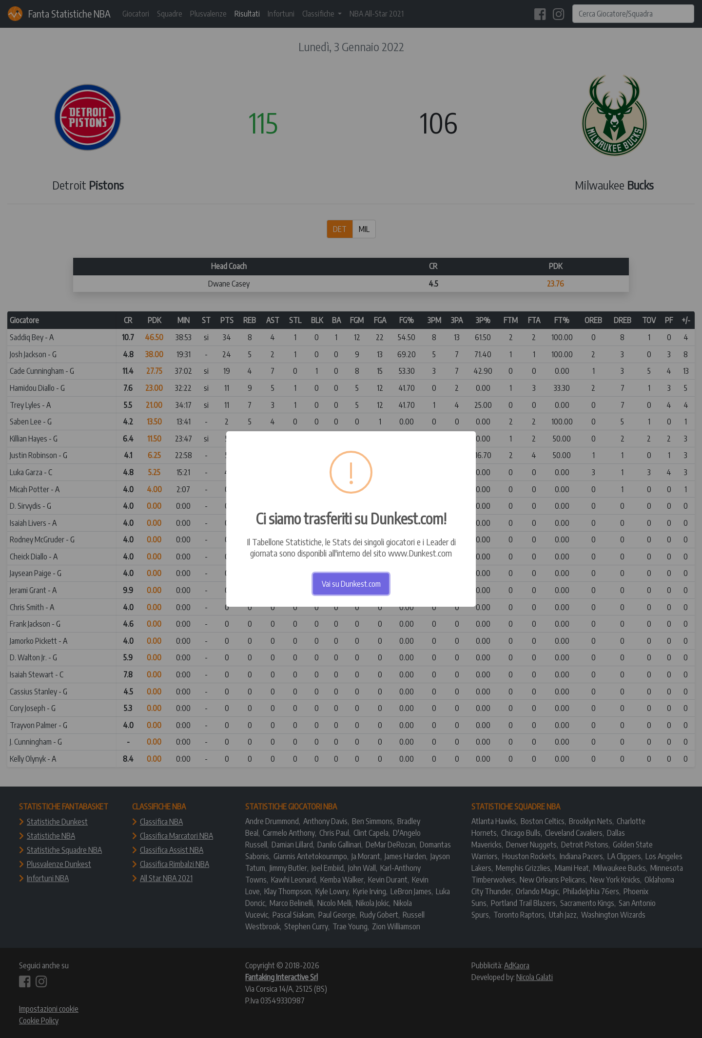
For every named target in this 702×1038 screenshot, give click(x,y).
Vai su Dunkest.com (351, 584)
